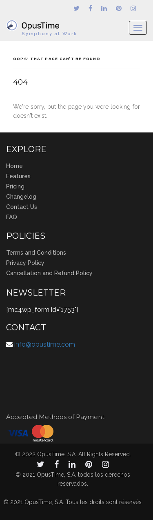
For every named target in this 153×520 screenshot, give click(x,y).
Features (18, 176)
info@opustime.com (44, 344)
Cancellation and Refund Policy (49, 273)
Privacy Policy (25, 263)
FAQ (11, 217)
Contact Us (21, 207)
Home (14, 166)
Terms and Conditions (36, 252)
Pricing (15, 186)
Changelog (21, 196)
